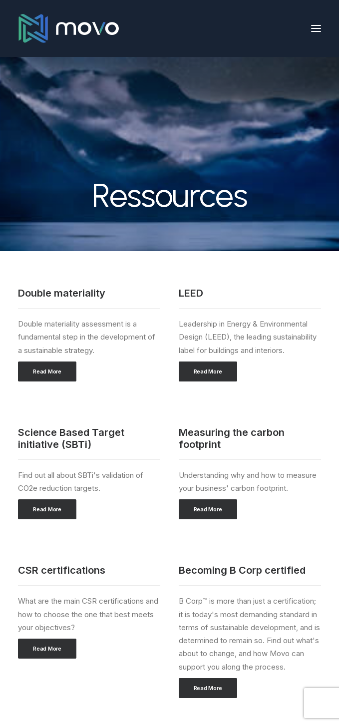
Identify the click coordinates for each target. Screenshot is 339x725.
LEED (191, 293)
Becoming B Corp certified (242, 570)
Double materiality (61, 293)
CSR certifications (61, 570)
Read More (47, 371)
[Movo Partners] (68, 28)
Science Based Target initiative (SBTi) (71, 438)
